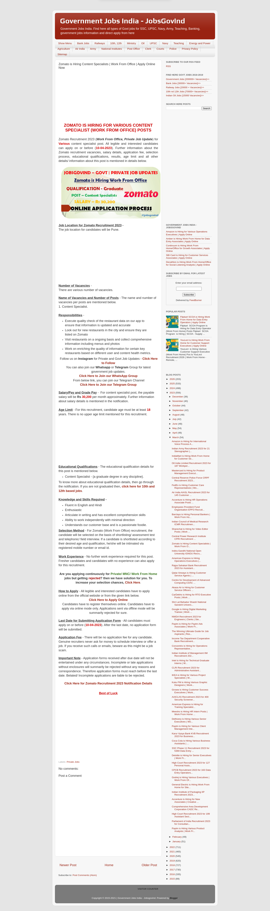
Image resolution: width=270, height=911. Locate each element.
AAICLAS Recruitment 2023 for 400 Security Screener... (190, 698)
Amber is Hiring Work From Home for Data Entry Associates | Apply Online (188, 240)
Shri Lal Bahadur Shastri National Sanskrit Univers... (189, 603)
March (175, 437)
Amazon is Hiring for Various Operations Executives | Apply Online (186, 233)
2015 (172, 878)
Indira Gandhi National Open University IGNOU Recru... (187, 552)
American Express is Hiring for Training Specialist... (187, 705)
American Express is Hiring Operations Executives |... (186, 559)
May (174, 428)
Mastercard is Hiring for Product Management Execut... (188, 472)
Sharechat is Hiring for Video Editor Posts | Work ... (190, 530)
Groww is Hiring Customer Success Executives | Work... (190, 691)
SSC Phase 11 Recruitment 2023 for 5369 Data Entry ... (190, 749)
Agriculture (64, 48)
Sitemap (62, 54)
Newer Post (68, 865)
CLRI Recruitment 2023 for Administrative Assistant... (186, 669)
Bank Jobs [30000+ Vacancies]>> (183, 83)
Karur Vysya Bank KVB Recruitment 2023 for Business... (190, 735)
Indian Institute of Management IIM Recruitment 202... (190, 654)
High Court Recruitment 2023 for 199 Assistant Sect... (191, 815)
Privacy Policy (190, 48)
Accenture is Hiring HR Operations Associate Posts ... (189, 501)
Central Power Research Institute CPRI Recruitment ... (189, 537)
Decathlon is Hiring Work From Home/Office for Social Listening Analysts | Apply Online (188, 263)
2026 (172, 379)
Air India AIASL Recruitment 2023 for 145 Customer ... (191, 493)
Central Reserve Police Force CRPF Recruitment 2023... (190, 479)
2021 (172, 851)
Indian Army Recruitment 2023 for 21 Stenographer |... (191, 450)
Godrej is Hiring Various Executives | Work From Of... (190, 778)
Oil (142, 43)
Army (93, 48)
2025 (172, 383)
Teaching (179, 43)
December (178, 396)
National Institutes (111, 48)
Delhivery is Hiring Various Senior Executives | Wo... (189, 720)
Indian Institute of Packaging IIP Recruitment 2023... (188, 793)
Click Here (132, 582)
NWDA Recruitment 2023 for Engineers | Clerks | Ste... (186, 618)
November (178, 401)
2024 (172, 388)
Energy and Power (199, 43)
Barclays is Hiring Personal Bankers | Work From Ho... (191, 515)
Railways (100, 43)
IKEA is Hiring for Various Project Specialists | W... (189, 676)
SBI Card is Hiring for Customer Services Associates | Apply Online (187, 256)
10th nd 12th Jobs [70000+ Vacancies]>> (187, 91)
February (177, 837)
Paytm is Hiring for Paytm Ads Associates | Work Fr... (187, 625)
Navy (165, 43)
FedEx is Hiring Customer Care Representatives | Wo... (188, 486)
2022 (172, 847)
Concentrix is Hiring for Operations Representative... (189, 647)
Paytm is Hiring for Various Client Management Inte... (189, 727)
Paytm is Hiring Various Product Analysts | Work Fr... (188, 829)
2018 (172, 865)
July (174, 419)
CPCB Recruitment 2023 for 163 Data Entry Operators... (191, 771)
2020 (172, 856)
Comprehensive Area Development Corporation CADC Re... (190, 808)
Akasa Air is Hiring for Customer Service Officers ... (188, 588)
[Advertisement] (108, 97)
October (176, 405)
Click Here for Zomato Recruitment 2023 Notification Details (108, 683)
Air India (80, 48)
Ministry (131, 43)
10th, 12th (116, 43)
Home (109, 865)
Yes (153, 16)
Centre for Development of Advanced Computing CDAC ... (191, 581)
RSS (168, 66)
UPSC (153, 43)
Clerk (148, 48)
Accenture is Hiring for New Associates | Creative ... (186, 800)
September (178, 410)
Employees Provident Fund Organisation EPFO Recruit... (188, 508)
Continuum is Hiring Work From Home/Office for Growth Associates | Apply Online (188, 248)
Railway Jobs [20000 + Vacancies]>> (185, 87)
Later (118, 16)
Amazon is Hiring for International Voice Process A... (189, 442)
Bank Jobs (83, 43)
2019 (172, 860)
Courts (160, 48)
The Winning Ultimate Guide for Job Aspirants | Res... (190, 632)
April (175, 432)
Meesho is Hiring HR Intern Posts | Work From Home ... (189, 713)
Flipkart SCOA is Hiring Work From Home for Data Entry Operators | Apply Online (195, 320)
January (176, 841)
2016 (172, 874)
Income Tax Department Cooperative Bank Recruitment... (191, 640)
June (175, 423)
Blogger (174, 898)
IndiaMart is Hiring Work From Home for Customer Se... (191, 457)
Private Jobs (73, 762)
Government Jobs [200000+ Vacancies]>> (187, 79)
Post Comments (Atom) (85, 875)
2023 (172, 392)
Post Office (133, 48)
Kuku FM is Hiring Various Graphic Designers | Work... (189, 683)
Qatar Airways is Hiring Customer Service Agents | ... (189, 574)
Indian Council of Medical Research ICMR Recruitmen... (190, 523)
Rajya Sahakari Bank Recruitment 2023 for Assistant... (189, 566)
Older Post (149, 865)
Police (172, 48)
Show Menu (65, 43)
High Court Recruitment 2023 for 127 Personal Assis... (191, 764)
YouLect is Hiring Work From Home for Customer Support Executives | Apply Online (195, 343)
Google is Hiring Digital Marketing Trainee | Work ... (189, 610)
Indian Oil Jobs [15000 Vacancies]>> (185, 95)
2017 (172, 869)
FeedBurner (195, 300)
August (176, 414)
